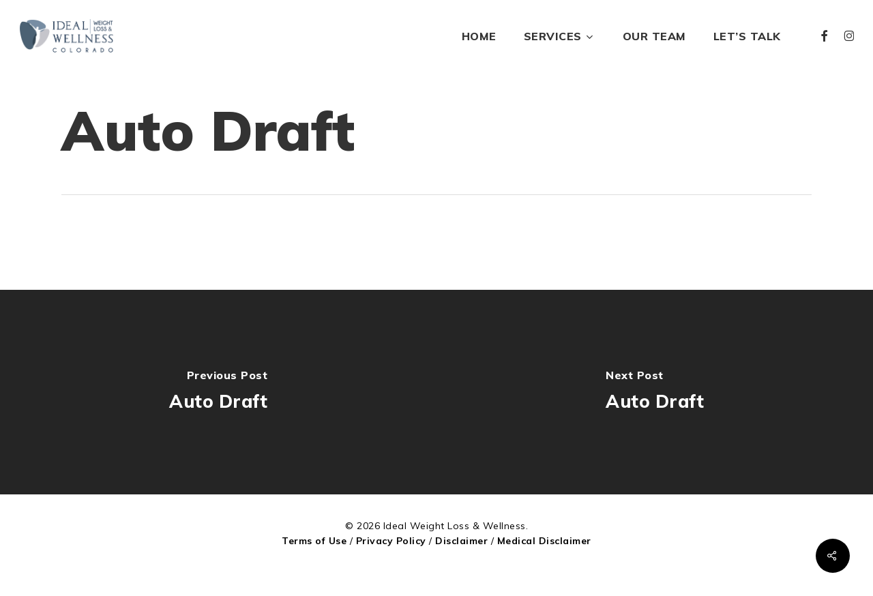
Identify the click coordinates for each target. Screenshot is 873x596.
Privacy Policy (391, 541)
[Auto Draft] (218, 392)
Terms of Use (314, 541)
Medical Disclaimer (544, 541)
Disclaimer (461, 541)
